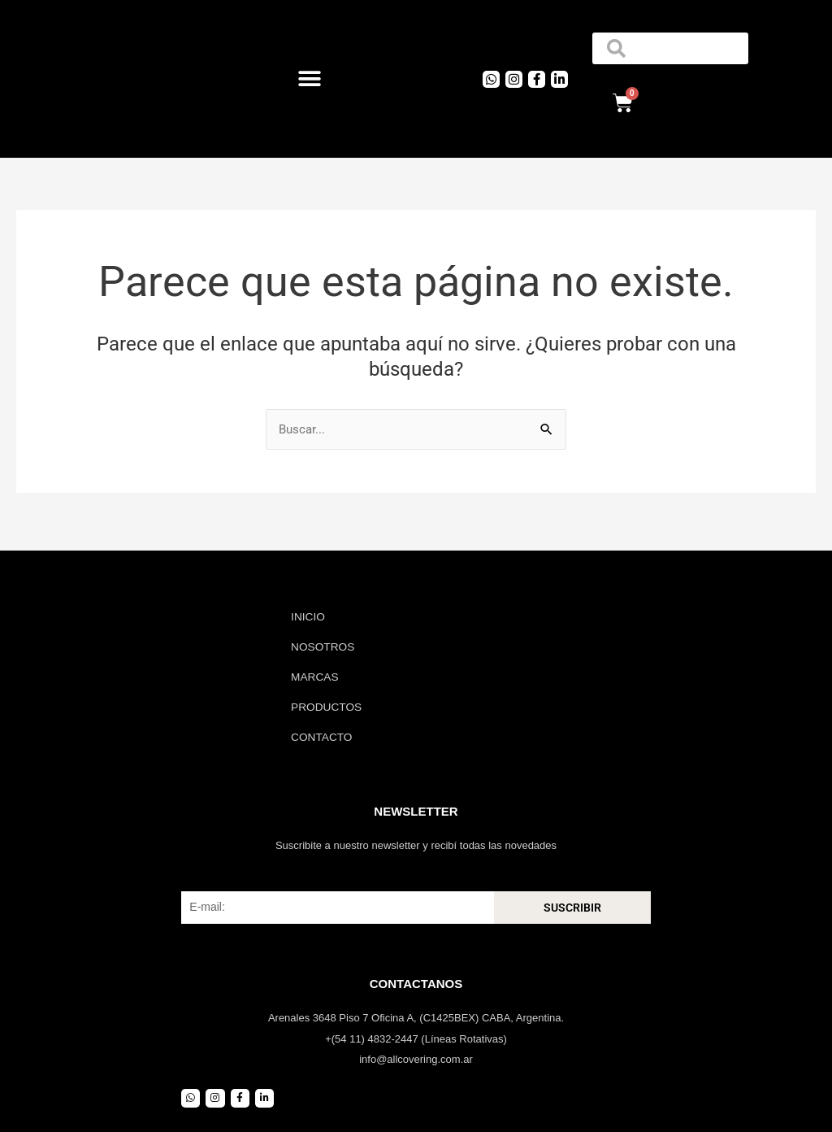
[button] (310, 79)
